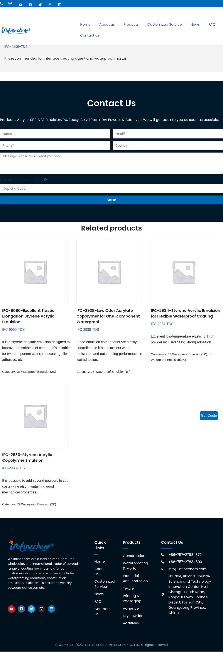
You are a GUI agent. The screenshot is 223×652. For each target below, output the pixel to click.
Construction (134, 556)
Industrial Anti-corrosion (135, 579)
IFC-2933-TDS (13, 468)
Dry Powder (132, 616)
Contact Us (101, 612)
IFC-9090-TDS (13, 329)
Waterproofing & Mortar (135, 566)
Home (85, 24)
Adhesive (131, 608)
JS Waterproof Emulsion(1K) (111, 372)
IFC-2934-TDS (162, 324)
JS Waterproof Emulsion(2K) (36, 372)
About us (107, 24)
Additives (131, 623)
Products (131, 24)
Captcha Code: (23, 180)
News (195, 24)
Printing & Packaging (132, 599)
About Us (99, 572)
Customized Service (164, 24)
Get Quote (209, 415)
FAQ (211, 24)
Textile (128, 588)
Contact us (89, 35)
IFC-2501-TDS (15, 46)
